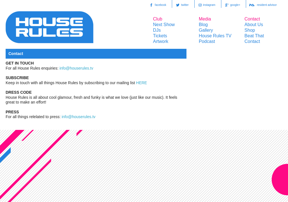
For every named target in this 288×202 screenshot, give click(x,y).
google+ (232, 5)
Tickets (160, 35)
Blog (203, 24)
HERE (141, 83)
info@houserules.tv (76, 68)
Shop (249, 30)
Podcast (207, 41)
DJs (157, 30)
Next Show (164, 24)
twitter (182, 5)
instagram (206, 5)
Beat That (254, 35)
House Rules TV (215, 35)
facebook (157, 5)
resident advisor (263, 5)
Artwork (160, 41)
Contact (252, 41)
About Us (253, 24)
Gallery (206, 30)
